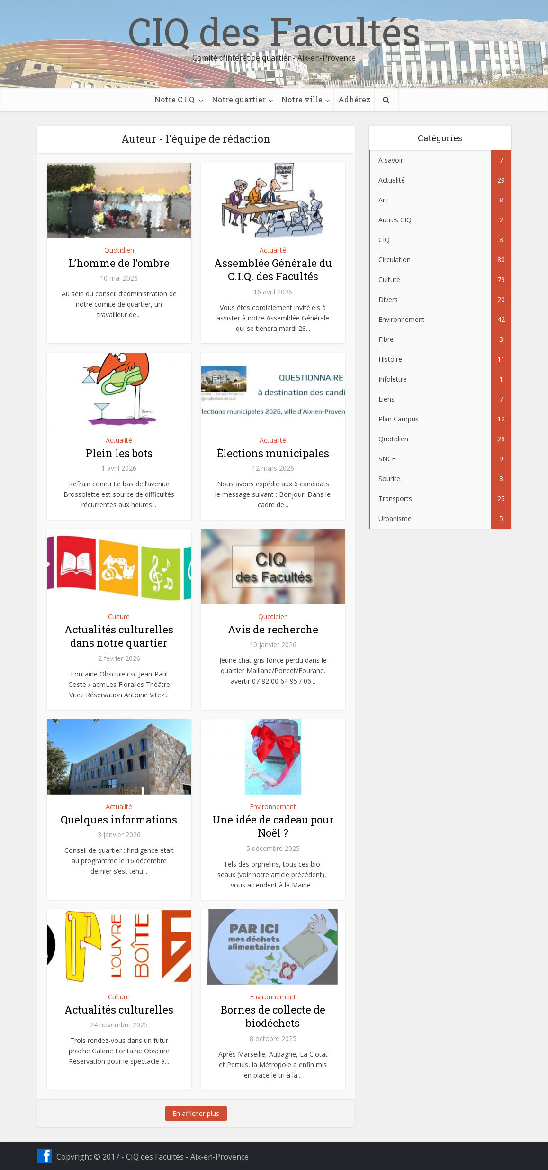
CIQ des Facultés (274, 31)
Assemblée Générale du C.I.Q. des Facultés (273, 269)
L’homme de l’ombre (119, 263)
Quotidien (119, 250)
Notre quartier (239, 99)
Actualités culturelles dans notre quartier (118, 636)
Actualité (273, 250)
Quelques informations (119, 819)
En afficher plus (195, 1113)
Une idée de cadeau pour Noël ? (273, 826)
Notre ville (302, 99)
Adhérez (354, 99)
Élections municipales (273, 453)
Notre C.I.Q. (175, 99)
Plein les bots (119, 453)
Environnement (273, 806)
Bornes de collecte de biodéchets (273, 1016)
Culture (119, 616)
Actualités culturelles (118, 1009)
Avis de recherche (273, 629)
